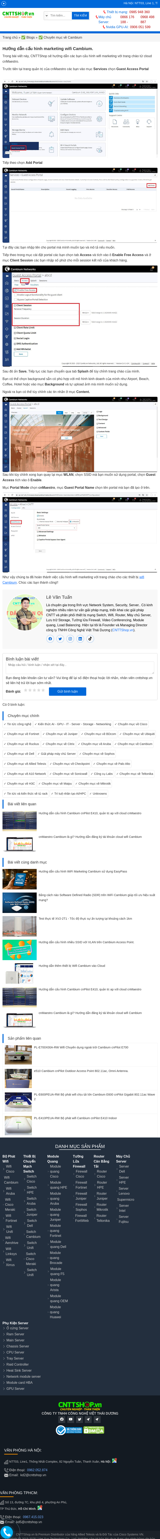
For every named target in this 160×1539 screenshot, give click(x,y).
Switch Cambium (33, 1234)
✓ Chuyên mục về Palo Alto (111, 763)
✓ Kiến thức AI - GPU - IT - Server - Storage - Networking (73, 724)
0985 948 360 (139, 12)
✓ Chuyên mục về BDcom (98, 734)
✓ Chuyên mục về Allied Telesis (25, 763)
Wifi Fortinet (11, 1218)
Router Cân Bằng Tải (101, 1161)
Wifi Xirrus (10, 1262)
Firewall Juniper (81, 1196)
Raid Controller (17, 1364)
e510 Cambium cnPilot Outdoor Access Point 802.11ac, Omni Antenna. (81, 1071)
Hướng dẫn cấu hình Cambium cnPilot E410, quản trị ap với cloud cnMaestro (90, 813)
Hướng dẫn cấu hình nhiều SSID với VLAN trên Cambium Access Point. (86, 942)
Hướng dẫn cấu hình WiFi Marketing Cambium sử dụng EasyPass (83, 871)
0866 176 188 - (127, 19)
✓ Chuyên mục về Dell (19, 753)
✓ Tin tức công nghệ (17, 724)
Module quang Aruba (55, 1198)
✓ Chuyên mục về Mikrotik (93, 783)
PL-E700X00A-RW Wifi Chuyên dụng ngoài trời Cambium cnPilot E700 (81, 1047)
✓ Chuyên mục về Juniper (60, 734)
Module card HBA (19, 1382)
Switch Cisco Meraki (31, 1259)
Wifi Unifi (9, 1229)
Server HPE (124, 1180)
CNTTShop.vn (122, 630)
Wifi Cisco (10, 1169)
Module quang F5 (57, 1271)
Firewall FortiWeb (82, 1218)
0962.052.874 (37, 1470)
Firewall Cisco (81, 1174)
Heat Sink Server (19, 1370)
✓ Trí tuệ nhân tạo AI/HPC (68, 793)
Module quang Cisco (55, 1171)
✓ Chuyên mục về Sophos (97, 753)
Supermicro (125, 1199)
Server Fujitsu (124, 1219)
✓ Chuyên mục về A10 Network (25, 773)
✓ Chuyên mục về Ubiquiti (137, 734)
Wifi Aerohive (11, 1240)
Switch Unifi (32, 1245)
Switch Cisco (31, 1179)
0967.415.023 (33, 1517)
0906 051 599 (140, 27)
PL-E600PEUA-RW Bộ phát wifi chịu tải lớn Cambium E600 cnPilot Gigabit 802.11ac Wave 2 (94, 1097)
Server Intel (124, 1208)
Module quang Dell (58, 1244)
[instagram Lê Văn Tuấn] (70, 639)
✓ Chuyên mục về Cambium (133, 744)
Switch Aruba (31, 1201)
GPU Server (15, 1388)
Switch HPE (32, 1190)
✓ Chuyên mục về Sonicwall (68, 773)
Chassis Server (17, 1346)
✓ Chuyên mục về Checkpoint (70, 763)
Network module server (23, 1376)
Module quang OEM (59, 1298)
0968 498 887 (147, 19)
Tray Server (15, 1358)
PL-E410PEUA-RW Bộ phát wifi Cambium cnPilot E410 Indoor (75, 1118)
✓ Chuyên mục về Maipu (55, 783)
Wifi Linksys (11, 1251)
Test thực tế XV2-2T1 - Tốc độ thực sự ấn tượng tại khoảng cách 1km (85, 918)
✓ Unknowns (98, 793)
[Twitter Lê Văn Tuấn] (60, 639)
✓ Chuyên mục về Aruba (94, 744)
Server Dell (124, 1169)
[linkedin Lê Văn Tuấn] (80, 639)
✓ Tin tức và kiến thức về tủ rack (26, 793)
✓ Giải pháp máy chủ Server (57, 753)
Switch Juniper (31, 1212)
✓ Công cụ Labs (102, 773)
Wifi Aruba (10, 1191)
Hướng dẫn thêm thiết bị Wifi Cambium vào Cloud (72, 965)
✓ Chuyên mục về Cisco (131, 724)
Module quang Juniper (55, 1214)
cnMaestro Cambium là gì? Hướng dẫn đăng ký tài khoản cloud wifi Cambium (90, 836)
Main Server (15, 1340)
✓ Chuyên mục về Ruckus (21, 744)
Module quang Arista (55, 1285)
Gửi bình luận (68, 691)
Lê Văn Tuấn (59, 597)
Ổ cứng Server (17, 1328)
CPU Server (15, 1352)
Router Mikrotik (102, 1207)
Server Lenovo (124, 1191)
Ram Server (15, 1334)
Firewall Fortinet (81, 1185)
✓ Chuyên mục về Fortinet (21, 734)
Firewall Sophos (81, 1207)
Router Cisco (102, 1174)
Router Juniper (102, 1196)
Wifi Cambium (11, 1180)
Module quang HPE (58, 1185)
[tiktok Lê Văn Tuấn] (90, 639)
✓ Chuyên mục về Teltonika (134, 773)
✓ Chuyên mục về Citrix (58, 744)
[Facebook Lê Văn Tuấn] (50, 639)
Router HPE (102, 1185)
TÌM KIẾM (80, 15)
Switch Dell (32, 1223)
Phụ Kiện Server (15, 1323)
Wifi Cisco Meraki (10, 1204)
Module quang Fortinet (55, 1230)
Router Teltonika (103, 1218)
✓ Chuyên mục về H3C (19, 783)
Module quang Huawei (55, 1312)
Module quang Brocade (56, 1258)
